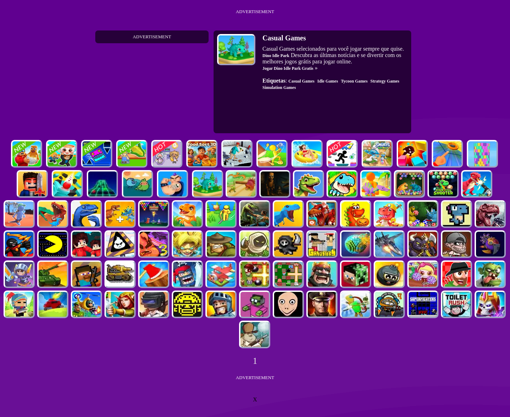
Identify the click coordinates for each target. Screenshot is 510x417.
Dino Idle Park (275, 55)
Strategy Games (385, 81)
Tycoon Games (354, 81)
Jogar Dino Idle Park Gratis (287, 68)
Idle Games (327, 81)
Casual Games (301, 81)
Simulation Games (279, 87)
